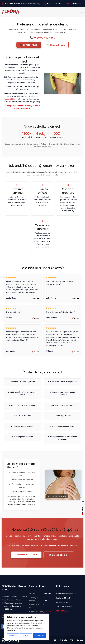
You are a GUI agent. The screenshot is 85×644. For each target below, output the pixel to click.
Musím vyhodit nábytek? (23, 437)
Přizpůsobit (13, 636)
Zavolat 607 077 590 (26, 554)
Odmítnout (26, 636)
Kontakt (80, 640)
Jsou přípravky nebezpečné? (63, 426)
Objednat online (56, 45)
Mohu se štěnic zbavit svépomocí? (63, 382)
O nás (64, 640)
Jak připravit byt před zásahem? (23, 405)
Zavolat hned (28, 44)
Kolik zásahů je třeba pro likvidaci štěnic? (23, 393)
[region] (26, 627)
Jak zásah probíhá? (23, 416)
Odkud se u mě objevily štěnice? (23, 382)
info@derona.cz (75, 3)
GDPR (56, 640)
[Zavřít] (47, 615)
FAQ (71, 640)
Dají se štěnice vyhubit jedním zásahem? (63, 393)
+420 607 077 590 (52, 3)
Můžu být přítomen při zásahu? (63, 405)
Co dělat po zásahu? (63, 416)
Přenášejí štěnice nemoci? (23, 426)
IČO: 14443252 (62, 611)
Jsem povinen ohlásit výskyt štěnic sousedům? (63, 438)
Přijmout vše (39, 636)
